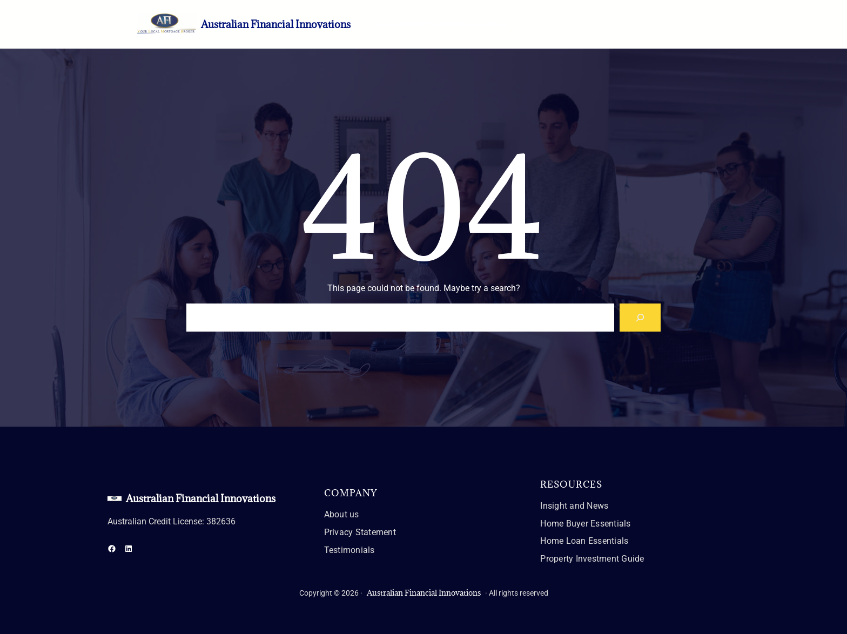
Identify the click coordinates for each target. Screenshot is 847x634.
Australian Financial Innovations (276, 24)
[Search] (640, 317)
